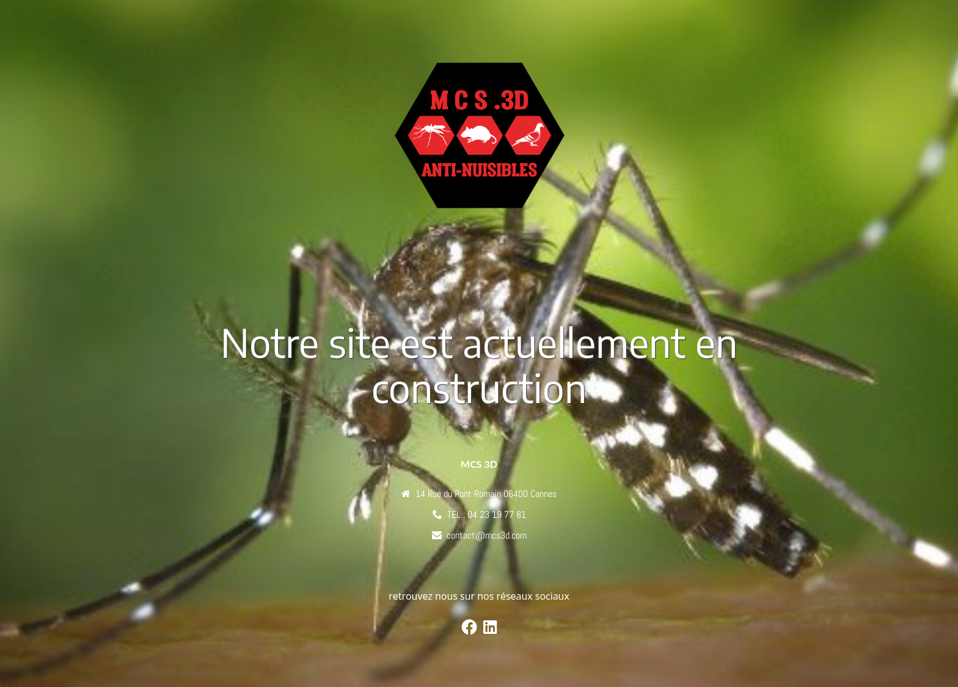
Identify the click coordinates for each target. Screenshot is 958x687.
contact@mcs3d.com (487, 535)
